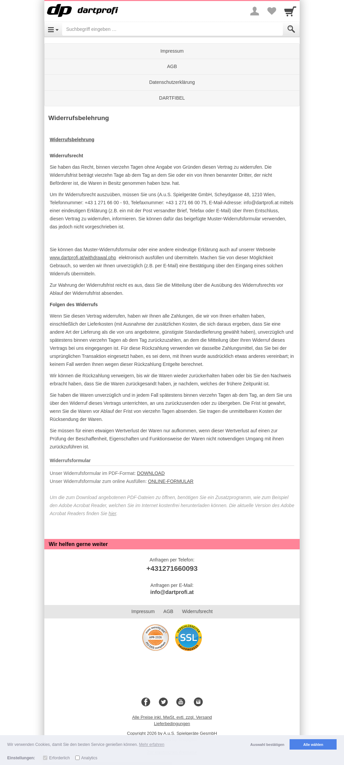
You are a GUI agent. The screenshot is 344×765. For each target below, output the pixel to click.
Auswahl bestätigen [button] (267, 745)
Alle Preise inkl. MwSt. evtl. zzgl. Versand (172, 717)
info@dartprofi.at (172, 592)
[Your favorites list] (271, 11)
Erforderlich (59, 758)
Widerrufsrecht (197, 611)
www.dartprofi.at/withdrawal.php (83, 257)
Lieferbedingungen (172, 723)
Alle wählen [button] (313, 745)
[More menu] (254, 11)
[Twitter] (163, 702)
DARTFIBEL (172, 98)
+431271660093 (172, 568)
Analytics (89, 758)
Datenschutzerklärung (172, 82)
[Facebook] (146, 702)
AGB (172, 66)
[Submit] (291, 29)
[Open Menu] (53, 29)
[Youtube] (180, 702)
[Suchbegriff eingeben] (172, 29)
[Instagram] (198, 702)
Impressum (171, 51)
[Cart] (290, 11)
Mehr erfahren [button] (151, 744)
